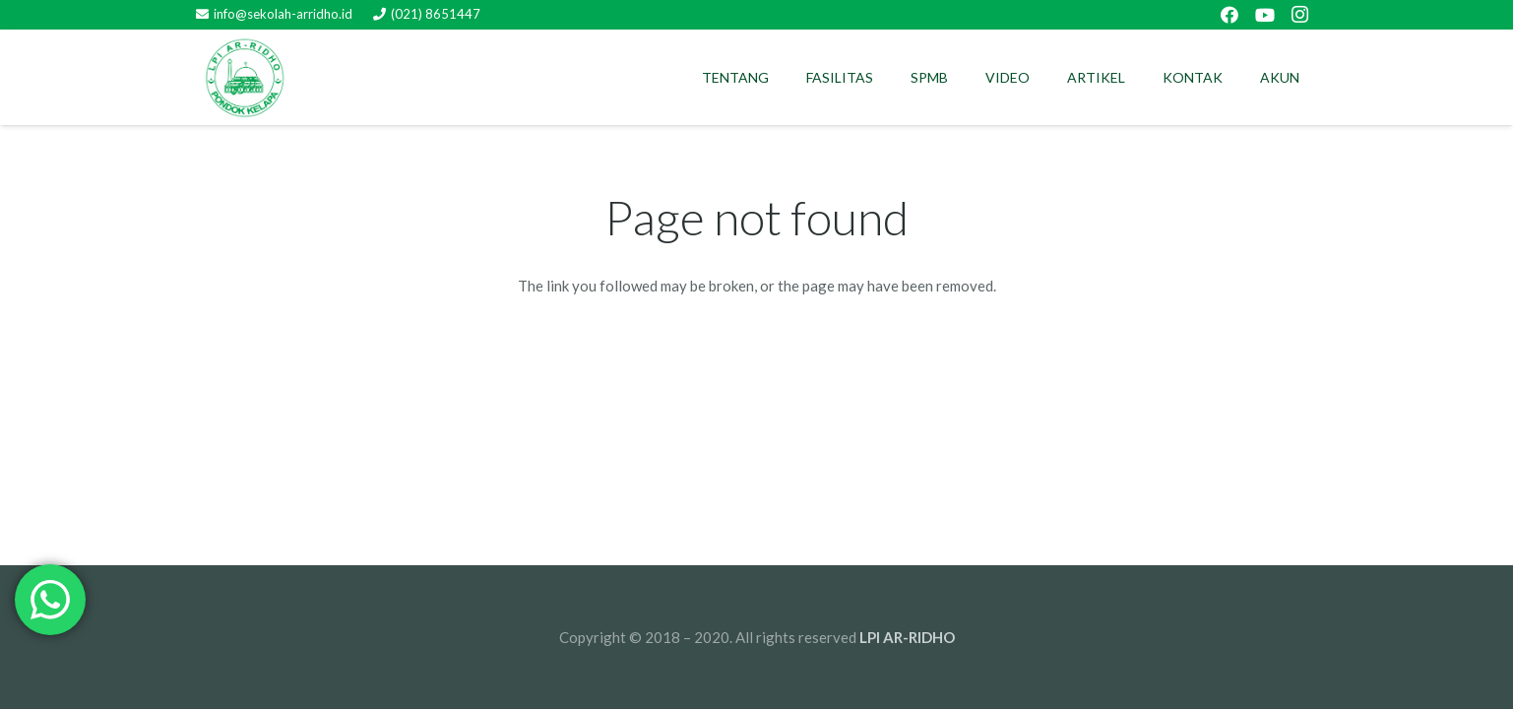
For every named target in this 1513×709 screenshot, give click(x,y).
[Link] (245, 78)
